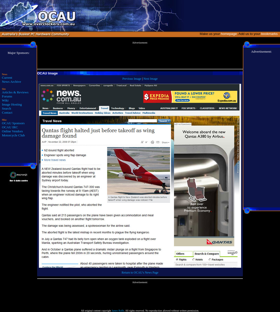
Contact (7, 112)
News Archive (11, 82)
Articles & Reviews (15, 92)
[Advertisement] (140, 55)
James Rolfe (118, 310)
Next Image (151, 78)
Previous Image (131, 78)
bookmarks (270, 34)
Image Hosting (12, 104)
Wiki (5, 100)
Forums (7, 96)
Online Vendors (12, 131)
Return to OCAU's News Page (140, 272)
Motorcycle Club (13, 135)
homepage (229, 34)
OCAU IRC (10, 127)
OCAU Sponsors (13, 123)
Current (7, 77)
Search (6, 108)
